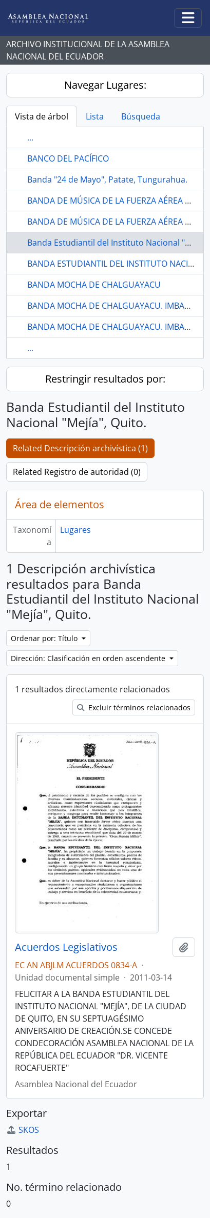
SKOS (22, 1129)
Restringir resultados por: (105, 379)
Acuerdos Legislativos (66, 947)
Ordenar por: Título (45, 638)
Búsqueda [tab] (140, 116)
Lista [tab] (95, 116)
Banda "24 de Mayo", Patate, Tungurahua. (107, 179)
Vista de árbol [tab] (41, 116)
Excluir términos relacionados (133, 707)
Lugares (75, 529)
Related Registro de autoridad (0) (77, 471)
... (30, 137)
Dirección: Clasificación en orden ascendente (89, 658)
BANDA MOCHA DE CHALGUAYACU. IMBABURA (116, 305)
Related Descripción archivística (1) (80, 448)
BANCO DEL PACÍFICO (68, 158)
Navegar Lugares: (105, 85)
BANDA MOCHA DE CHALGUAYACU (94, 284)
